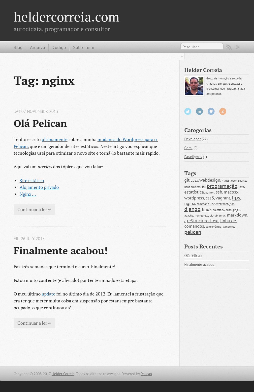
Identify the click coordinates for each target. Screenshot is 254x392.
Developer (192, 139)
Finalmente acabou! (61, 250)
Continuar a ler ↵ (34, 209)
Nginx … (28, 194)
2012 (194, 180)
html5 (226, 180)
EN (237, 47)
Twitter (187, 111)
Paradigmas (193, 156)
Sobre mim (83, 47)
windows (228, 226)
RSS (229, 47)
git (187, 180)
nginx (189, 203)
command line (206, 204)
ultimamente (54, 139)
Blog (18, 47)
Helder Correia (63, 373)
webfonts (222, 204)
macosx (231, 192)
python (209, 192)
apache (188, 215)
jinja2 (236, 210)
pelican (192, 231)
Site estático (32, 180)
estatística (194, 192)
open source (238, 180)
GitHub (211, 111)
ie (203, 186)
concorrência (214, 226)
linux (207, 209)
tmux (222, 215)
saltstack (218, 210)
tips (236, 197)
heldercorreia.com (67, 16)
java (241, 187)
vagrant (223, 198)
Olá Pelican (40, 123)
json (232, 204)
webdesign (209, 180)
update (48, 294)
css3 (210, 198)
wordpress (194, 198)
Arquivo (37, 47)
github (214, 215)
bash (229, 210)
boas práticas (192, 187)
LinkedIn (199, 111)
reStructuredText (203, 220)
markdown (237, 215)
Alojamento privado (39, 187)
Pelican (146, 373)
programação (222, 185)
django (192, 208)
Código (59, 47)
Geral (188, 148)
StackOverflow (222, 111)
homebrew (201, 215)
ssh (219, 192)
